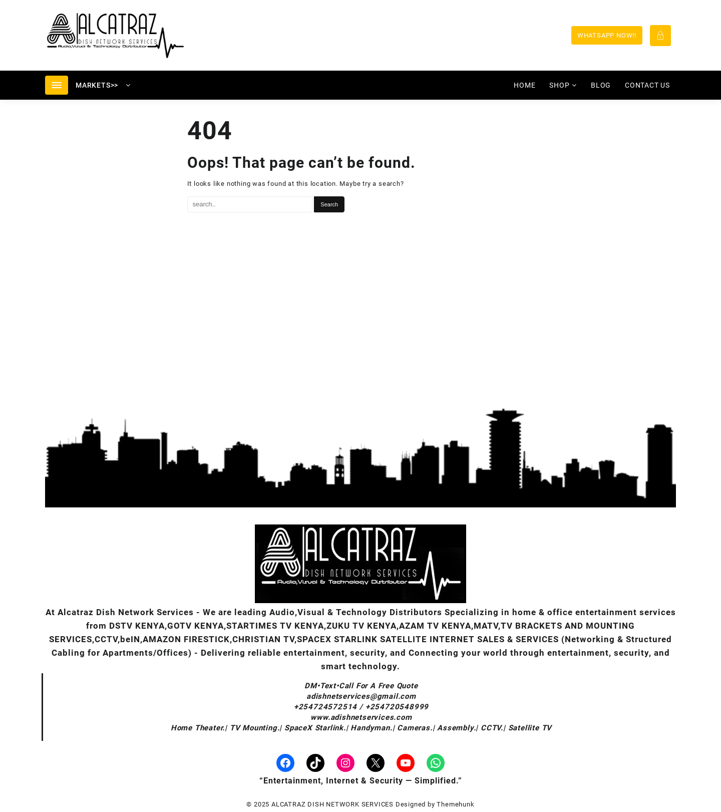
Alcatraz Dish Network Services (126, 612)
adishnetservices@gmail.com (361, 696)
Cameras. (414, 727)
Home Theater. (198, 727)
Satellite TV (530, 727)
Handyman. (371, 727)
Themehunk (455, 804)
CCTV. (492, 727)
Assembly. (456, 727)
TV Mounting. (255, 727)
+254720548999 (397, 706)
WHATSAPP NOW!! (606, 35)
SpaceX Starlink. (315, 727)
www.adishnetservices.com (361, 717)
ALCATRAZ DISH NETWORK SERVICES (332, 804)
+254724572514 (326, 706)
